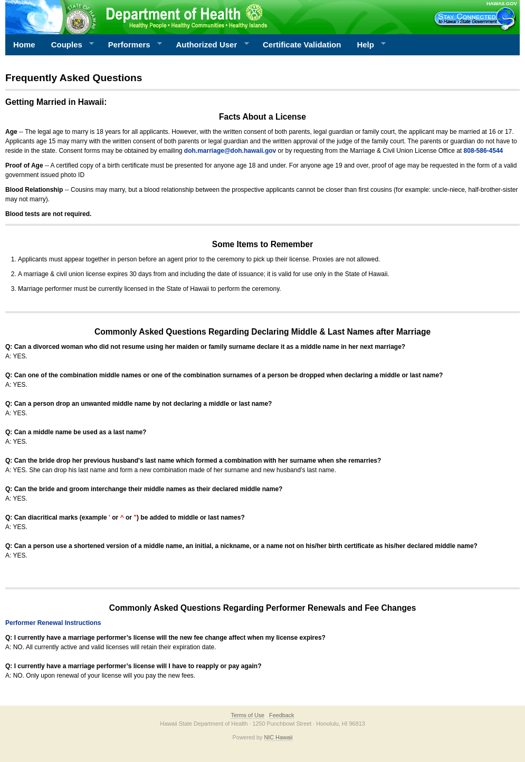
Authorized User (208, 45)
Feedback (281, 715)
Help (367, 45)
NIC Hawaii (278, 737)
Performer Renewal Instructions (53, 623)
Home (24, 44)
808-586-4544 (483, 150)
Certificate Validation (302, 44)
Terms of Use (247, 715)
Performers (131, 45)
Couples (68, 45)
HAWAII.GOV (501, 3)
